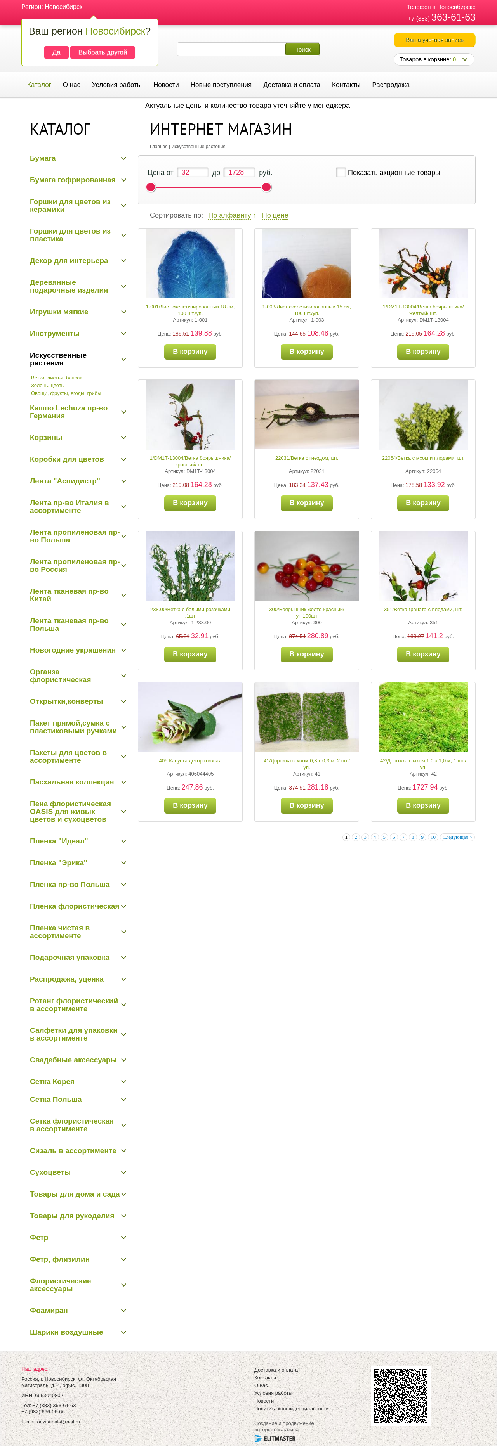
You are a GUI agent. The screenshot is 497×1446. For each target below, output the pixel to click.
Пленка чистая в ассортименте (60, 932)
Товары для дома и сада (75, 1194)
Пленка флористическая (74, 906)
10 (433, 837)
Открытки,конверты (66, 701)
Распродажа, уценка (67, 979)
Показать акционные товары (394, 173)
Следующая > (457, 837)
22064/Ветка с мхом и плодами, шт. (423, 458)
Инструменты (55, 333)
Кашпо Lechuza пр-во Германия (69, 412)
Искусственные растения (58, 359)
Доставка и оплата (291, 84)
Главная (159, 146)
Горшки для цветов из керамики (70, 205)
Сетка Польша (56, 1099)
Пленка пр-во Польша (70, 884)
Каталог (39, 84)
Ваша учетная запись (435, 39)
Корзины (46, 437)
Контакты (346, 84)
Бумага (43, 158)
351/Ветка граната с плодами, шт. (423, 609)
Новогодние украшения (73, 650)
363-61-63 (453, 17)
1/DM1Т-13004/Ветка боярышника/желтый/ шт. (423, 310)
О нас (71, 84)
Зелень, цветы (48, 385)
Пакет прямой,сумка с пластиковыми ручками (73, 727)
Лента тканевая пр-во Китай (69, 595)
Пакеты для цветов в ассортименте (68, 756)
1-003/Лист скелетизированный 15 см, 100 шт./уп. (306, 310)
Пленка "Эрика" (58, 863)
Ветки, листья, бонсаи (57, 378)
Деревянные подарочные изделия (69, 286)
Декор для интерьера (69, 260)
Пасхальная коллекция (72, 782)
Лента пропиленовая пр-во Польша (75, 536)
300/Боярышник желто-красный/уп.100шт (306, 612)
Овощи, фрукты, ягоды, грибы (66, 393)
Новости (166, 84)
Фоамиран (49, 1310)
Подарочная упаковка (69, 957)
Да (56, 52)
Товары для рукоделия (72, 1216)
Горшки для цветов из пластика (70, 235)
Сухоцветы (50, 1172)
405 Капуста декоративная (190, 761)
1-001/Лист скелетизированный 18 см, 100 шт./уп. (190, 310)
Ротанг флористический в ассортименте (74, 1005)
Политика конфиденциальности (291, 1408)
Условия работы (117, 84)
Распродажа (391, 84)
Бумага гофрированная (73, 180)
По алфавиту (229, 215)
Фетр (39, 1237)
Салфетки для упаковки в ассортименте (74, 1034)
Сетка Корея (52, 1081)
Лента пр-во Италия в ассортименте (69, 506)
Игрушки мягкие (59, 312)
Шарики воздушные (66, 1332)
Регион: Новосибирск (51, 6)
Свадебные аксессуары (73, 1060)
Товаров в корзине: (428, 59)
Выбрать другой (102, 52)
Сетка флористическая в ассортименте (72, 1125)
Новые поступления (221, 84)
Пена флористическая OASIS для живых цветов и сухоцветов (70, 811)
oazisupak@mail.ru (58, 1422)
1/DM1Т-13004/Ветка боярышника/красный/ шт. (190, 461)
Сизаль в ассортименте (73, 1150)
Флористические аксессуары (60, 1285)
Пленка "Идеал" (59, 841)
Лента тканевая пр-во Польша (69, 624)
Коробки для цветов (67, 459)
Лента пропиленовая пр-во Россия (75, 565)
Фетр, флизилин (60, 1259)
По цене (275, 215)
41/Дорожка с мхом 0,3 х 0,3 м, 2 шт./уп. (307, 764)
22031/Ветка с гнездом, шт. (306, 458)
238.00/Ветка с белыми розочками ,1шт (190, 612)
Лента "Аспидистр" (65, 481)
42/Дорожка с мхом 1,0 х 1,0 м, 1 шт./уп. (423, 764)
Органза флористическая (60, 676)
